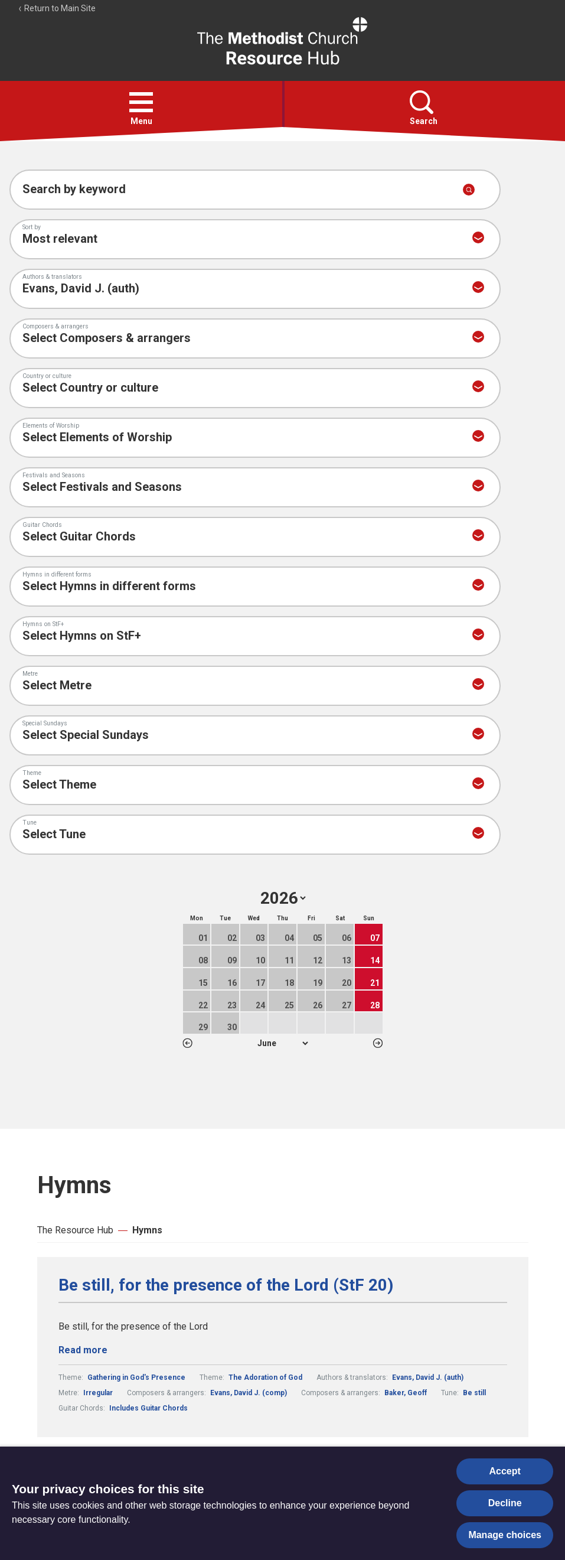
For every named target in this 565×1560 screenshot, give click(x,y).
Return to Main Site (57, 8)
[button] (141, 102)
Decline (505, 1503)
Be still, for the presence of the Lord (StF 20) (225, 1285)
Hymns (147, 1230)
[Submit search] (469, 190)
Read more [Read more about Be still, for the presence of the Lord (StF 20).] (82, 1350)
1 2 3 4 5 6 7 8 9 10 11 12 (282, 1043)
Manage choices (504, 1535)
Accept (505, 1471)
